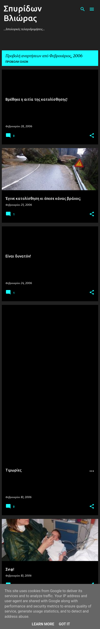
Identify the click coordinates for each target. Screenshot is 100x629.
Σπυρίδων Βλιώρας (23, 13)
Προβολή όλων (16, 61)
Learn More (43, 624)
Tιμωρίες (13, 470)
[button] (92, 136)
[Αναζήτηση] (82, 9)
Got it (64, 624)
